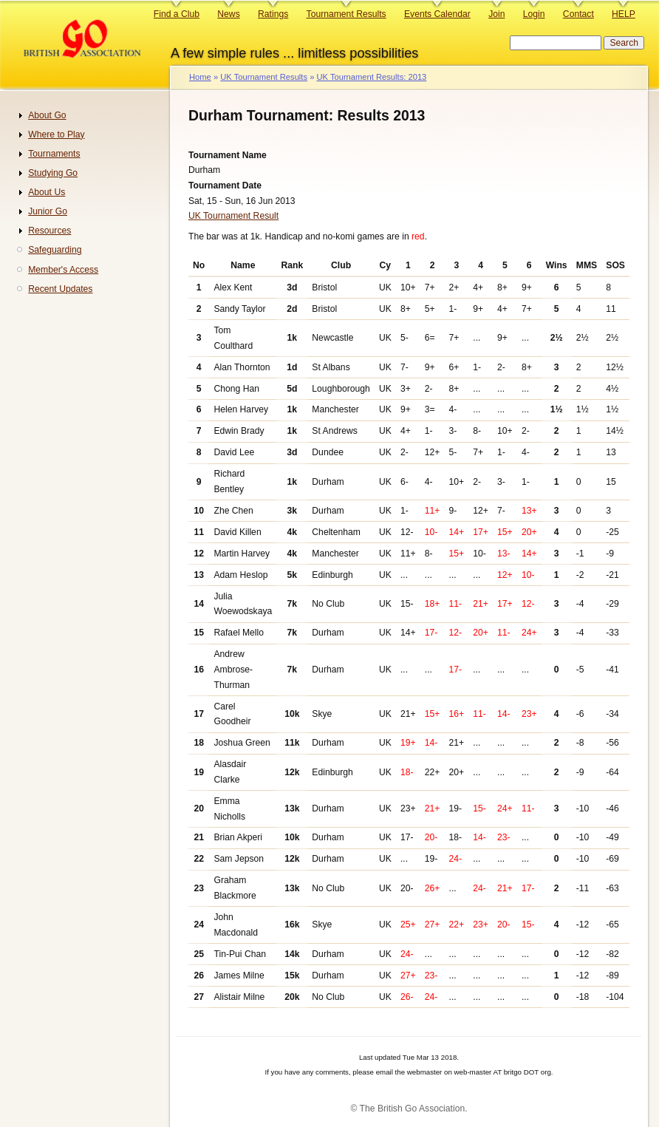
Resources (49, 230)
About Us (46, 192)
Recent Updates (60, 289)
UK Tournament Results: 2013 (371, 76)
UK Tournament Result (233, 216)
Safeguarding (54, 250)
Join (496, 14)
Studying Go (53, 173)
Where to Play (56, 134)
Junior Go (47, 211)
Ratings (273, 14)
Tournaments (54, 154)
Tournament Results (346, 14)
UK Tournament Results (263, 76)
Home (200, 76)
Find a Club (176, 14)
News (228, 14)
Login (534, 14)
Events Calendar (437, 14)
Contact (578, 14)
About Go (47, 115)
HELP (623, 14)
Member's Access (63, 270)
